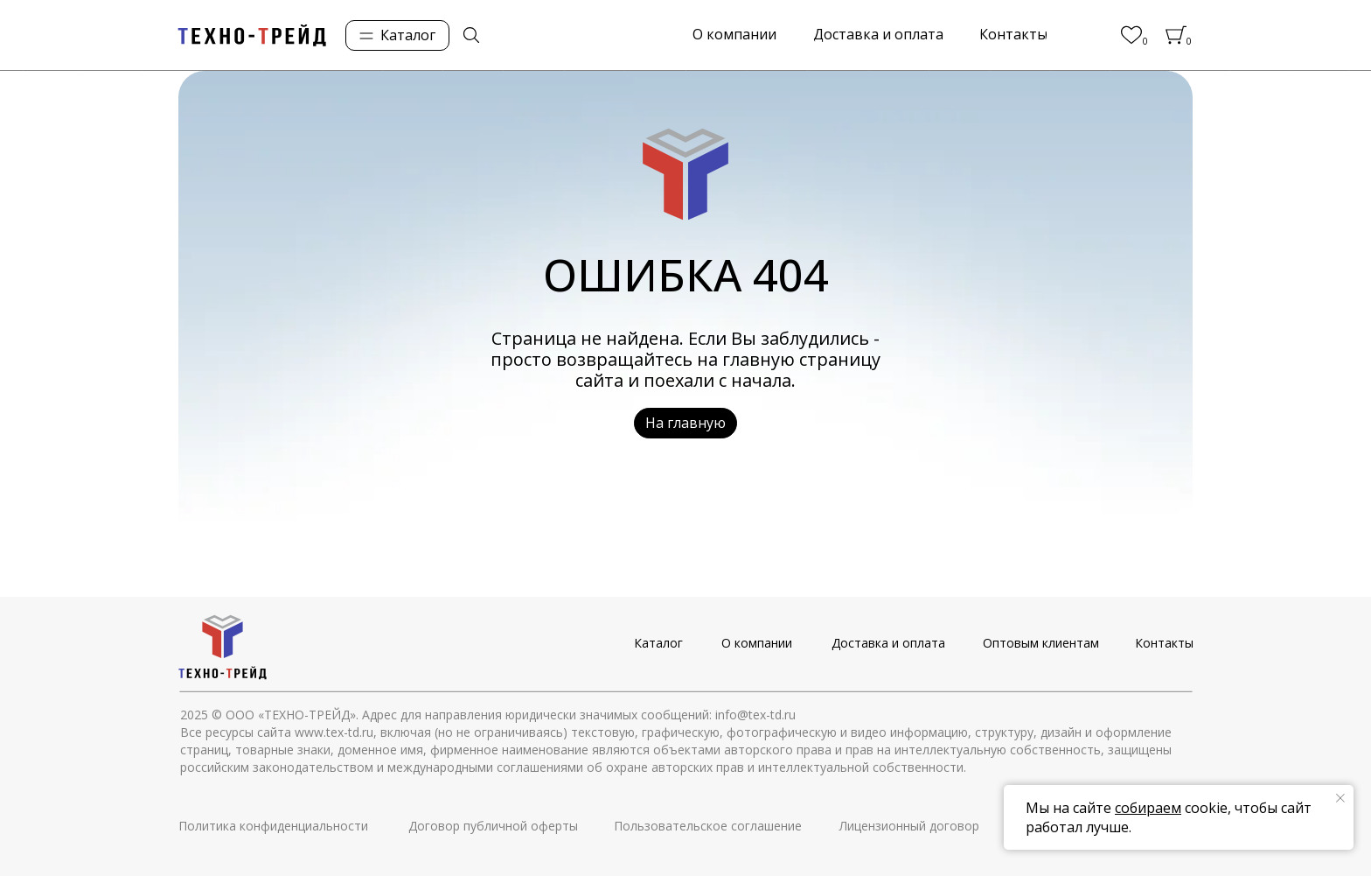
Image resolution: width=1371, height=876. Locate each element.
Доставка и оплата (888, 642)
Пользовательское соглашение (708, 825)
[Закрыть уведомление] (1340, 798)
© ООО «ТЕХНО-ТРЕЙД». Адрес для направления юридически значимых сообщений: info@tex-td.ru (504, 714)
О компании (756, 642)
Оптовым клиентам (1041, 642)
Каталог (658, 642)
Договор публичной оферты (493, 825)
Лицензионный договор (909, 825)
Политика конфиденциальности (273, 825)
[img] (471, 35)
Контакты (1164, 642)
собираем (1148, 807)
